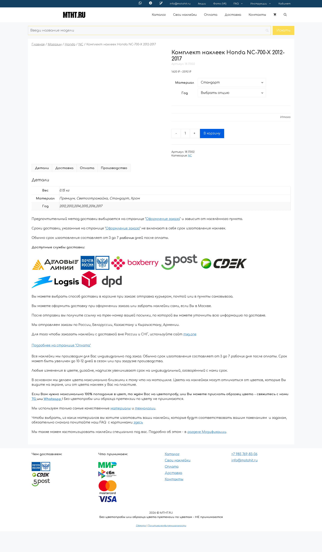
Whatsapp (52, 399)
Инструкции (262, 3)
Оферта (141, 525)
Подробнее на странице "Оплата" (61, 345)
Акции (202, 3)
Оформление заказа (163, 219)
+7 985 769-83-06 (244, 454)
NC (80, 44)
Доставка (233, 14)
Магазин (55, 44)
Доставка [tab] (64, 168)
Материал (184, 82)
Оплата (210, 14)
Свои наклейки (185, 14)
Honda (70, 44)
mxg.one (189, 334)
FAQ (240, 3)
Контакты (257, 14)
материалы (120, 408)
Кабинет (285, 3)
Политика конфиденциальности (167, 525)
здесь (138, 422)
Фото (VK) (219, 3)
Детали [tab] (42, 168)
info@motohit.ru (180, 3)
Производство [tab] (114, 168)
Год (184, 93)
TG (34, 399)
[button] (285, 15)
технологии (145, 408)
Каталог (159, 14)
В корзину (212, 133)
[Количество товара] (185, 133)
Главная (38, 44)
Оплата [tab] (87, 168)
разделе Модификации (206, 432)
